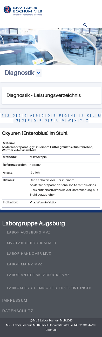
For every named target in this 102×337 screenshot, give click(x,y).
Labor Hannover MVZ (29, 253)
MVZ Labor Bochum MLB (31, 243)
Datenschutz (17, 310)
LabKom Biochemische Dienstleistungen (49, 288)
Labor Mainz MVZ (24, 264)
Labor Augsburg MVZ (29, 232)
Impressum (14, 300)
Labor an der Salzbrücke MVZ (38, 275)
